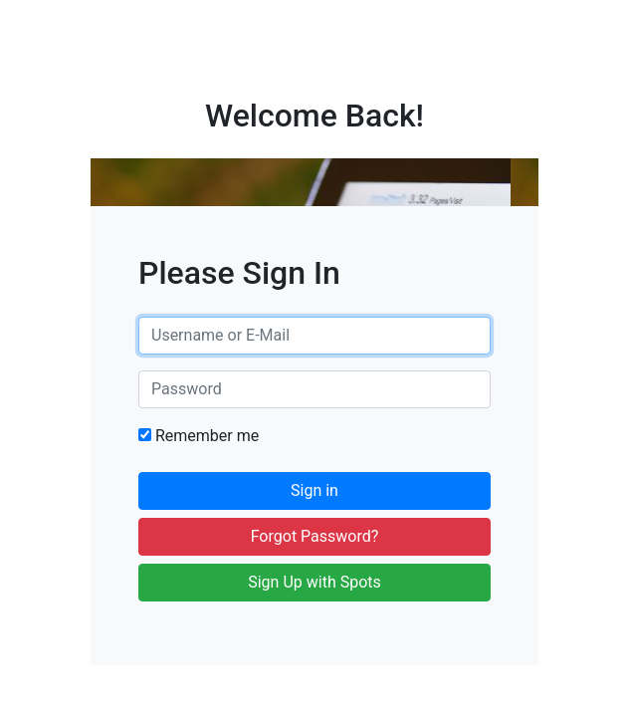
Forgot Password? (315, 536)
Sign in (314, 490)
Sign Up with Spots (314, 582)
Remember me (198, 435)
